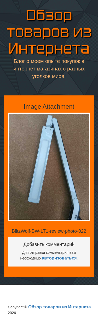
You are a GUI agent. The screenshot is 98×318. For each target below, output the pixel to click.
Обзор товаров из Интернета (49, 31)
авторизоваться (59, 258)
